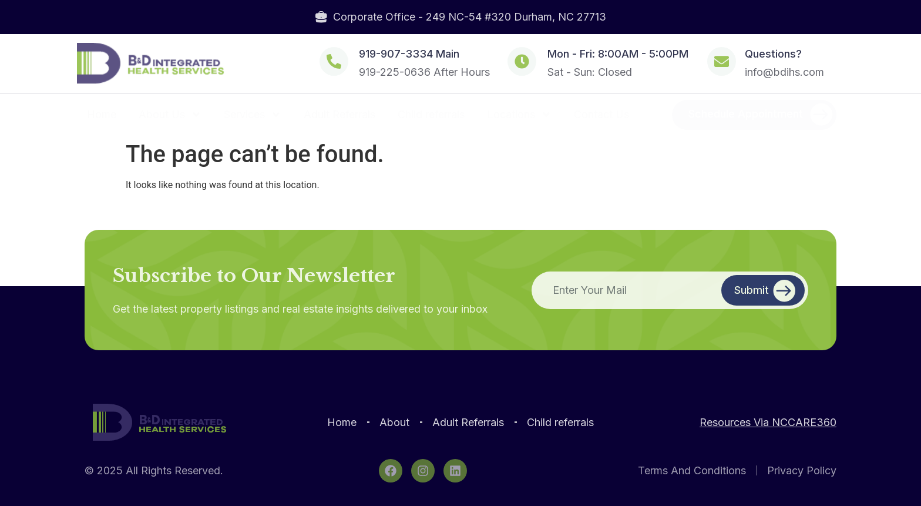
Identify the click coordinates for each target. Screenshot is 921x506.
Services (252, 114)
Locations (519, 114)
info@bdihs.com (784, 72)
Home (101, 114)
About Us (170, 114)
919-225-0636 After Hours (424, 72)
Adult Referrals (339, 114)
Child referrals (431, 114)
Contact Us (601, 114)
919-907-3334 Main (409, 54)
